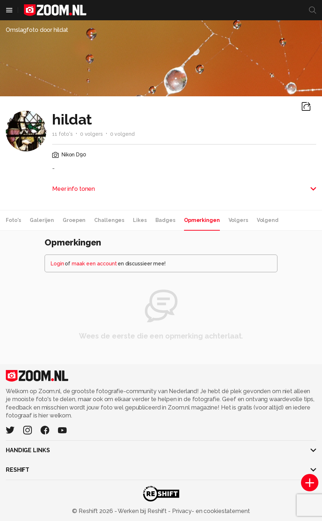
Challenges (109, 220)
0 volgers (91, 134)
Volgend (268, 220)
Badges (165, 220)
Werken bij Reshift (142, 511)
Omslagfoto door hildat (37, 29)
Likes (139, 220)
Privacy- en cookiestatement (210, 511)
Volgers (238, 220)
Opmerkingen (202, 220)
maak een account (94, 263)
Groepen (74, 220)
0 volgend (122, 134)
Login (57, 263)
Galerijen (42, 220)
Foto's (13, 220)
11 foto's (62, 134)
